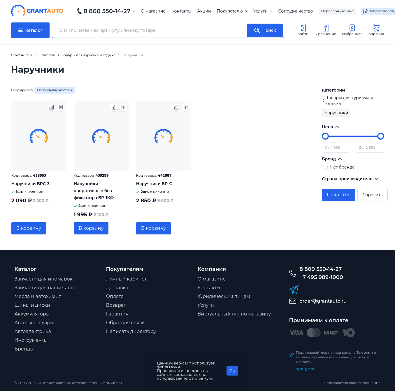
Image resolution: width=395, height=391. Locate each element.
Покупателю (232, 11)
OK (232, 370)
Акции (204, 11)
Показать (338, 194)
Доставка (117, 287)
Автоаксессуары (34, 322)
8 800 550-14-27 (107, 11)
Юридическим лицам (224, 296)
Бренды (24, 349)
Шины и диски (32, 305)
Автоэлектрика (33, 331)
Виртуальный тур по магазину (234, 314)
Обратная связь (125, 322)
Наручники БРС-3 (30, 183)
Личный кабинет (126, 279)
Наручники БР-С (154, 183)
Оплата (115, 296)
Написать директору (131, 331)
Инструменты (31, 340)
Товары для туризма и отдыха (347, 100)
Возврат (116, 305)
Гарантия (117, 314)
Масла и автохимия (38, 296)
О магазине (153, 11)
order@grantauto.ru (323, 301)
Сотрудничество (295, 11)
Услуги (262, 11)
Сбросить (372, 194)
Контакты (181, 11)
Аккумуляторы (32, 314)
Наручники (336, 112)
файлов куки (201, 378)
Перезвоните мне (337, 11)
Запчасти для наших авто (45, 287)
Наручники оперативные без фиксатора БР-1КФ (94, 190)
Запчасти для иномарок (44, 279)
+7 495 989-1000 (321, 277)
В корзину (28, 228)
